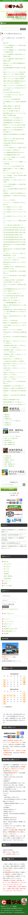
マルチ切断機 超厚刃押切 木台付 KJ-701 (13, 152)
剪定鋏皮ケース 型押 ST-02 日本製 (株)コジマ (14, 388)
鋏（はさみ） (7, 566)
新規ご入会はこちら (9, 613)
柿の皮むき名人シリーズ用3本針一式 (12, 358)
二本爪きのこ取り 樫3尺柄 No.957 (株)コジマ (14, 227)
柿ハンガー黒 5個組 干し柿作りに (11, 111)
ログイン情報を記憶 (8, 604)
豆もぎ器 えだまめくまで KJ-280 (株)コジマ (14, 404)
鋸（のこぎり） (8, 564)
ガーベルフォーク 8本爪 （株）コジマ (12, 173)
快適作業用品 (7, 578)
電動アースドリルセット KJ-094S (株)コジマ (14, 85)
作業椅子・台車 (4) (9, 460)
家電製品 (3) (8, 422)
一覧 (26, 524)
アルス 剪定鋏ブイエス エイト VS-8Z (12, 209)
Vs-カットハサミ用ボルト (9, 200)
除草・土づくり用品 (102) (11, 438)
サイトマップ (7, 619)
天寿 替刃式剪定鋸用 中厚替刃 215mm (13, 234)
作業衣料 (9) (8, 462)
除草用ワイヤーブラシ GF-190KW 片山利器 (14, 125)
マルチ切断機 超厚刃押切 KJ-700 (11, 154)
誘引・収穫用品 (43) (10, 442)
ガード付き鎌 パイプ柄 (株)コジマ (11, 150)
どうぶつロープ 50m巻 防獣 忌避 (11, 99)
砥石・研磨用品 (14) (10, 464)
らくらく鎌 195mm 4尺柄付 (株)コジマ (13, 225)
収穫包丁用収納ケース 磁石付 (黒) (11, 108)
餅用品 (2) (7, 416)
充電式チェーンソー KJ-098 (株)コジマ (13, 117)
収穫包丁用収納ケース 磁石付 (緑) (11, 106)
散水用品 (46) (8, 440)
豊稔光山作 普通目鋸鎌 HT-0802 (11, 399)
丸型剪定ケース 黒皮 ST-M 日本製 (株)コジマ (14, 193)
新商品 (5, 583)
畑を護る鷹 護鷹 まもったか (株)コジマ (13, 402)
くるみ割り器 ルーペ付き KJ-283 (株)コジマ (14, 127)
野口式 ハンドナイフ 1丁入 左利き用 (12, 329)
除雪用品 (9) (8, 458)
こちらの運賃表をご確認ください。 (12, 854)
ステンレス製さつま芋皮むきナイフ (12, 293)
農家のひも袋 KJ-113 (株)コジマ (11, 300)
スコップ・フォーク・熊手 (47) (12, 436)
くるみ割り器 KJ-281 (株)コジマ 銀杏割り (13, 361)
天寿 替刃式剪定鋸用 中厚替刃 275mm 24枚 (14, 230)
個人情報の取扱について (10, 631)
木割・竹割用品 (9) (9, 466)
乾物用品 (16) (8, 418)
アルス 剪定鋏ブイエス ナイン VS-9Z (12, 207)
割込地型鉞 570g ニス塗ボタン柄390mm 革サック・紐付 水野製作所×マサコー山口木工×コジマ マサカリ (14, 311)
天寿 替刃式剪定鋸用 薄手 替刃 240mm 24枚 (14, 239)
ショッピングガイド (9, 621)
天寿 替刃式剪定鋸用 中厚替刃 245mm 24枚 (14, 232)
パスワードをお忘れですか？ (11, 609)
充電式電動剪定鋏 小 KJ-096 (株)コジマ (13, 122)
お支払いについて (8, 623)
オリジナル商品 (8, 585)
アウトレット (7, 580)
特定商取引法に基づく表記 (20, 11)
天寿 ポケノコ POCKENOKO (10, 320)
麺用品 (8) (7, 414)
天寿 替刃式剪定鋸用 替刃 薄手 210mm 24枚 (14, 242)
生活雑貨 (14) (8, 424)
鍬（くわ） (7, 569)
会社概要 (6, 633)
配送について (7, 626)
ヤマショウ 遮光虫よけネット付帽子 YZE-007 (14, 147)
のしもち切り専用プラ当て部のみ (11, 92)
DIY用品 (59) (8, 456)
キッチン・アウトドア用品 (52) (12, 420)
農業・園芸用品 (8, 576)
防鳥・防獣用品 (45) (10, 444)
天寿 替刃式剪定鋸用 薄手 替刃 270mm (13, 237)
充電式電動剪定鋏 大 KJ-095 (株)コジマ (13, 120)
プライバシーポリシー (6, 11)
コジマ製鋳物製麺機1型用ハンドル (12, 302)
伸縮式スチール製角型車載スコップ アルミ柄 (14, 322)
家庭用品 (6, 573)
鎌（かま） (7, 571)
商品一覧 (5, 43)
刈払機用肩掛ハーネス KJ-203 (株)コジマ (13, 386)
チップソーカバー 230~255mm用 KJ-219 (13, 166)
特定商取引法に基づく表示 (10, 628)
